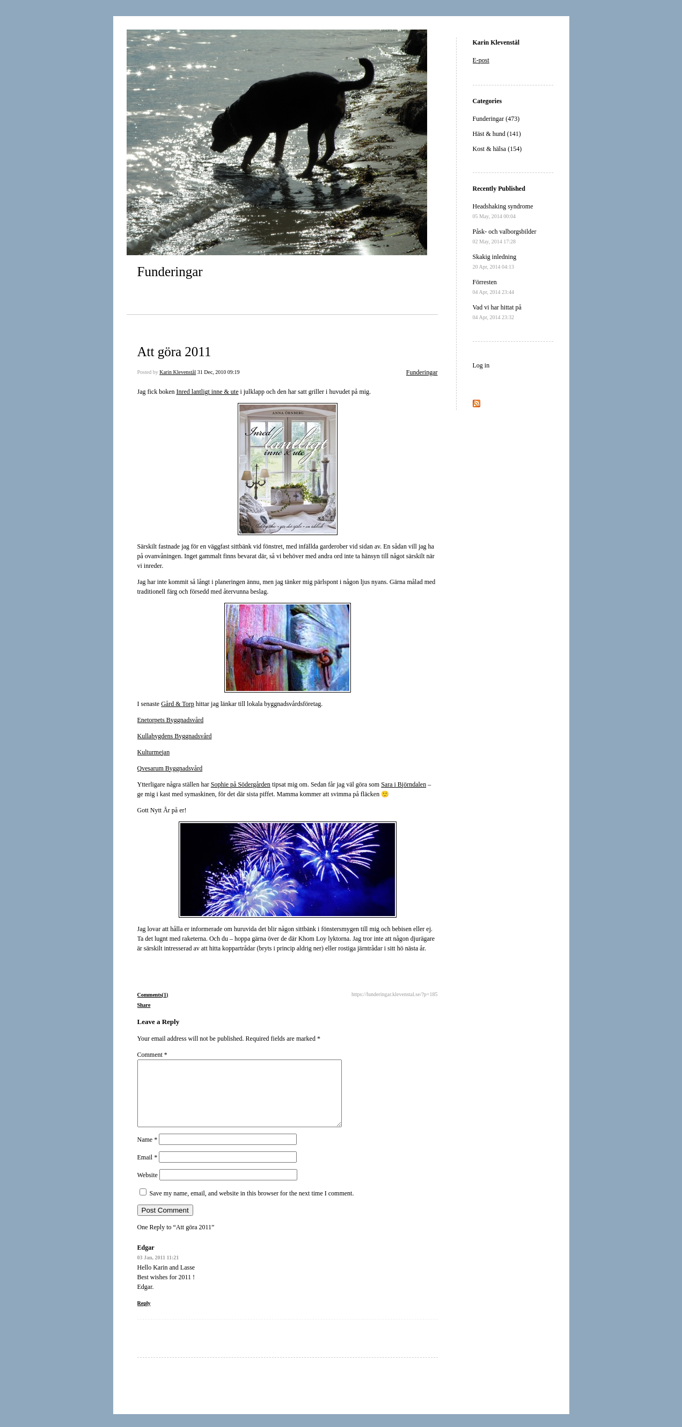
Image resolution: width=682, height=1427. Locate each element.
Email (147, 1170)
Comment (152, 1054)
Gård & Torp (177, 704)
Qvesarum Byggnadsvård (170, 768)
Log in (481, 365)
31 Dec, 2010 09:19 (218, 372)
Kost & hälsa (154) (497, 149)
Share (144, 1005)
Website (147, 1188)
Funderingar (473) (496, 118)
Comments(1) (152, 995)
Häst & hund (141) (497, 134)
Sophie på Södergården (240, 784)
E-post (481, 60)
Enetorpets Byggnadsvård (170, 720)
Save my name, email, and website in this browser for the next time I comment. (252, 1206)
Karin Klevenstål (177, 372)
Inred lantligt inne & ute (207, 391)
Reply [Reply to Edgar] (144, 1316)
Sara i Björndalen (403, 784)
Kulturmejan (153, 752)
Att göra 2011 (174, 351)
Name (147, 1152)
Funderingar (170, 271)
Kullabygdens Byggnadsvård (174, 736)
